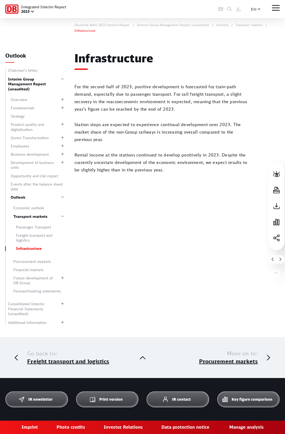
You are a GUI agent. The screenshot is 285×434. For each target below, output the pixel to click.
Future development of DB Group (33, 280)
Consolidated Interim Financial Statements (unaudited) (26, 309)
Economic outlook (28, 208)
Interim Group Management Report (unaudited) (27, 84)
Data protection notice (185, 427)
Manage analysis (246, 427)
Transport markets (30, 216)
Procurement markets (32, 261)
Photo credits (71, 427)
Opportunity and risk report (34, 176)
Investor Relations (123, 427)
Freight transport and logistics (34, 237)
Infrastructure (29, 248)
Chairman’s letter (23, 70)
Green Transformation (30, 137)
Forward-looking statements (37, 291)
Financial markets (28, 269)
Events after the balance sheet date (37, 186)
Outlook (18, 197)
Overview (19, 99)
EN (253, 9)
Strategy (18, 116)
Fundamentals (22, 108)
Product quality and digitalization (27, 126)
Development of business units (32, 165)
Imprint (30, 427)
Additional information (27, 322)
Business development (30, 154)
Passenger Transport (33, 227)
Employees (20, 146)
